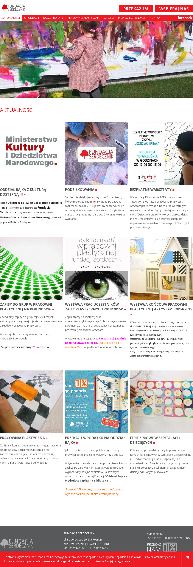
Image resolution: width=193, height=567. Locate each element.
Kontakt (156, 18)
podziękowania (81, 189)
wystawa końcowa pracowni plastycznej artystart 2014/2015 (161, 309)
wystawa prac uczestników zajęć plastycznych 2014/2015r (95, 306)
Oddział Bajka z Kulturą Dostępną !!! (23, 192)
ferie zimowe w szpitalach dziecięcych (155, 440)
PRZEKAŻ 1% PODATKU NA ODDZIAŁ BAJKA (95, 440)
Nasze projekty (53, 18)
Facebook (185, 17)
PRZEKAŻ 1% (136, 9)
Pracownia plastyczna (84, 18)
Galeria (109, 18)
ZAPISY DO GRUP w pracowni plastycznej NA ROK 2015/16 (27, 306)
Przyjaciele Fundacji (132, 18)
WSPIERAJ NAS (174, 9)
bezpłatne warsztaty (152, 189)
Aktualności (11, 18)
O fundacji (31, 18)
